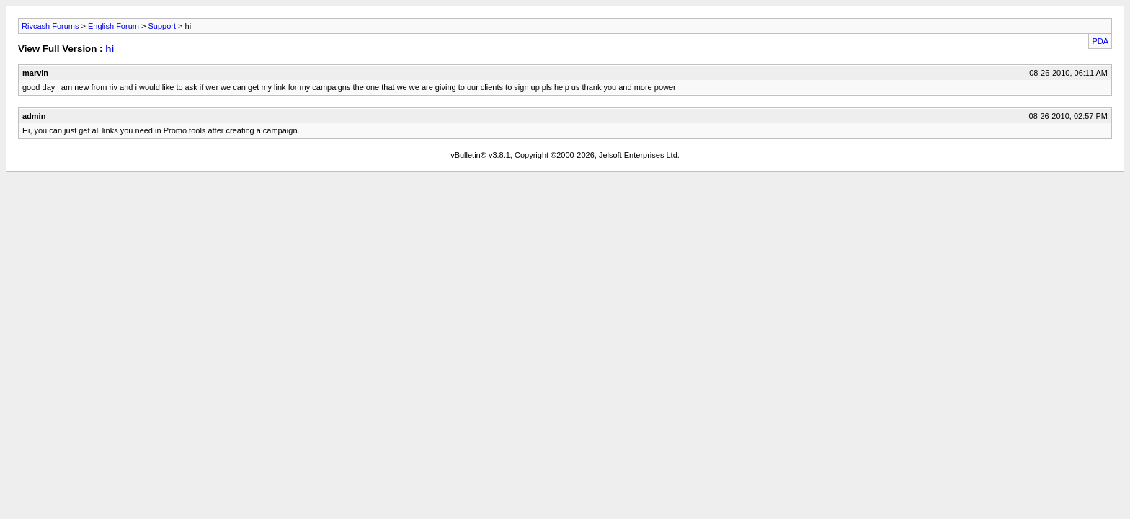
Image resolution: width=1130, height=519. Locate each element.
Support (162, 26)
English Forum (113, 26)
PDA (1100, 41)
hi (109, 48)
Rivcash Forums (50, 26)
